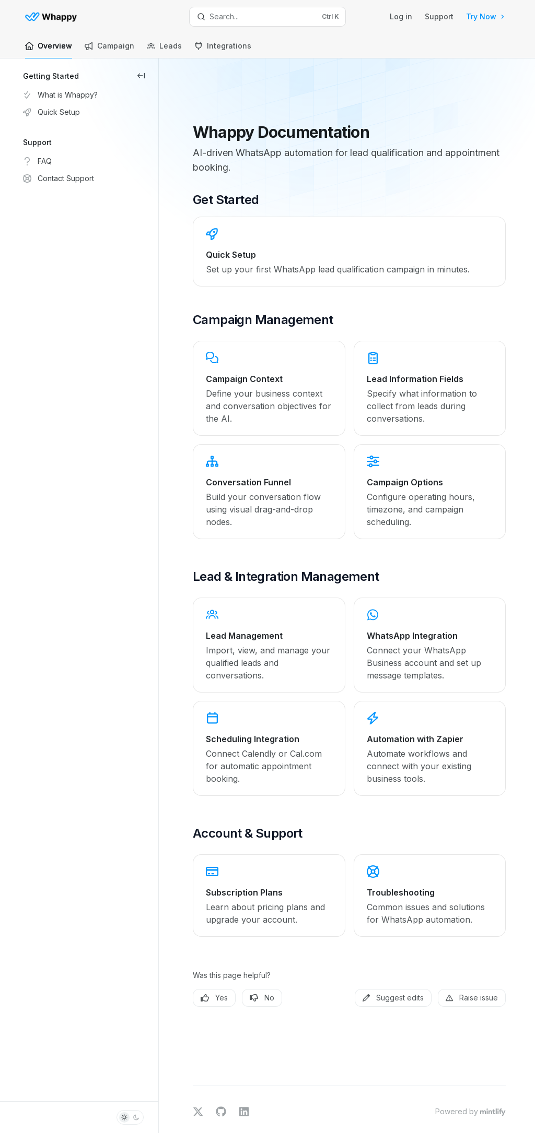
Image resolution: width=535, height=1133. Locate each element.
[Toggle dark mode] (130, 1117)
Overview (48, 49)
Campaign (109, 49)
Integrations (222, 49)
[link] (357, 209)
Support (439, 16)
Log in (401, 16)
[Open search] (268, 16)
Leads (164, 49)
